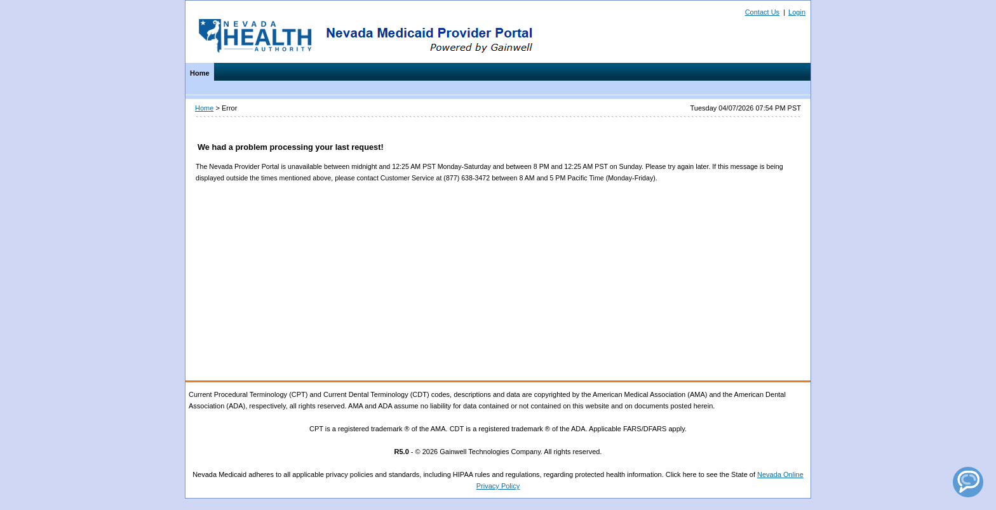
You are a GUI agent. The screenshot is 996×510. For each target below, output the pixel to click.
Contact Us (762, 12)
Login (796, 12)
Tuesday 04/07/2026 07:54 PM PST (745, 108)
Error (229, 108)
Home (200, 73)
